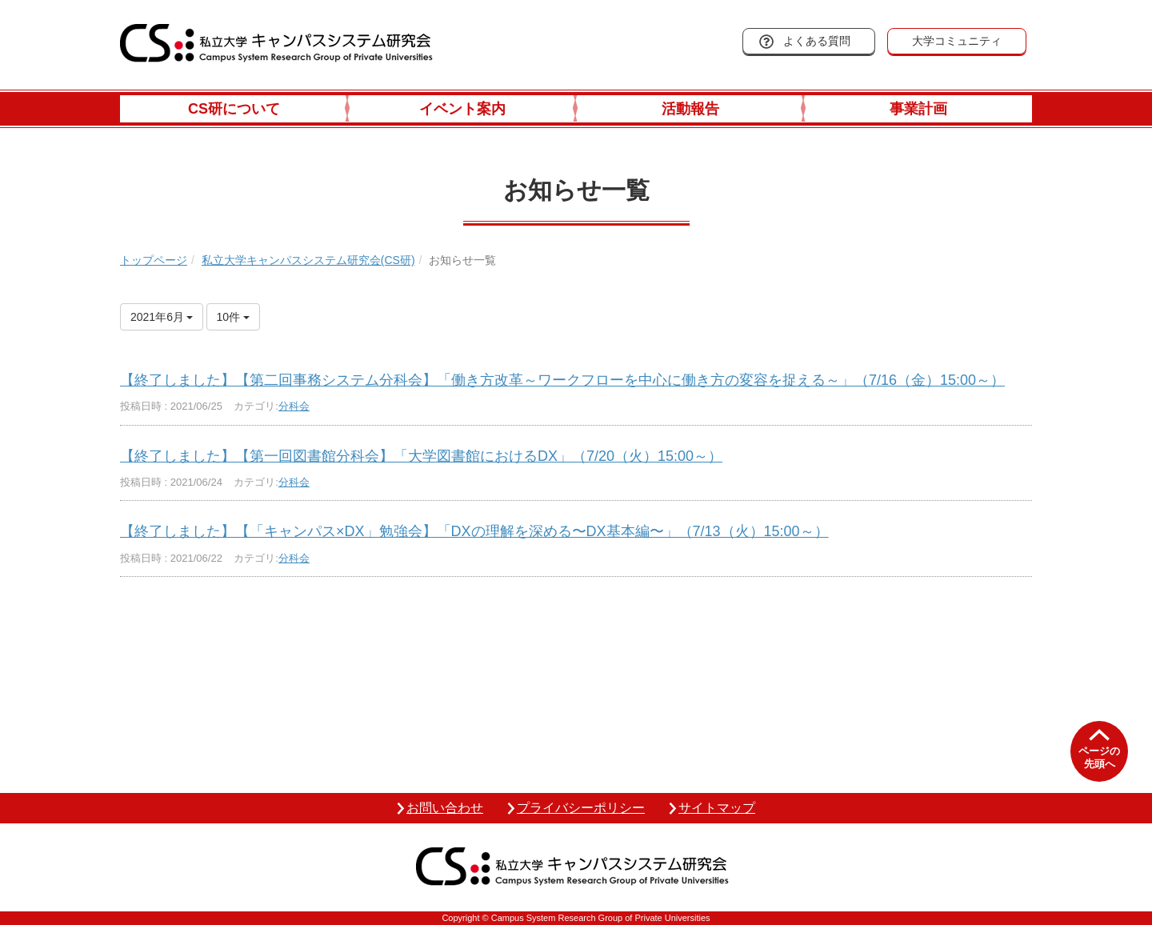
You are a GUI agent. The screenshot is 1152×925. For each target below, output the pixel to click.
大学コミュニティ (957, 40)
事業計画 (918, 109)
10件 (233, 316)
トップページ (153, 260)
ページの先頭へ (1099, 757)
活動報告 (690, 109)
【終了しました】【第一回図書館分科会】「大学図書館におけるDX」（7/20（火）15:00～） (421, 456)
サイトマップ (716, 808)
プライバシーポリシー (581, 808)
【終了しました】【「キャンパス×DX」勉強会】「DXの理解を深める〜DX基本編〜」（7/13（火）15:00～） (474, 531)
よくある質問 (816, 40)
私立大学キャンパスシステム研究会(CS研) (308, 260)
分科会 (294, 406)
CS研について (234, 109)
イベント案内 (462, 109)
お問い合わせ (444, 808)
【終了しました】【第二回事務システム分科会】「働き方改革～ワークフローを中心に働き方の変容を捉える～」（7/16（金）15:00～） (562, 380)
